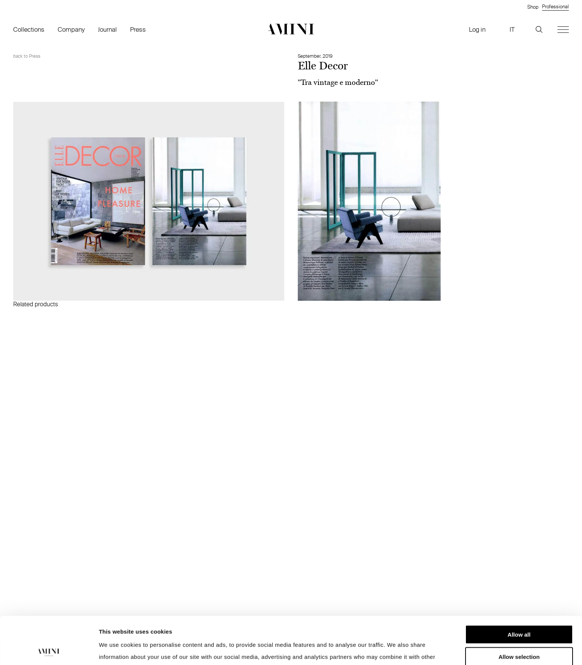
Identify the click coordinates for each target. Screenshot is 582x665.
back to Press (26, 56)
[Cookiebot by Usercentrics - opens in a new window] (49, 650)
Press (138, 29)
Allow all (519, 590)
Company (71, 29)
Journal (107, 29)
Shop (532, 7)
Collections (28, 29)
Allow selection (518, 612)
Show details (395, 650)
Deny (519, 634)
